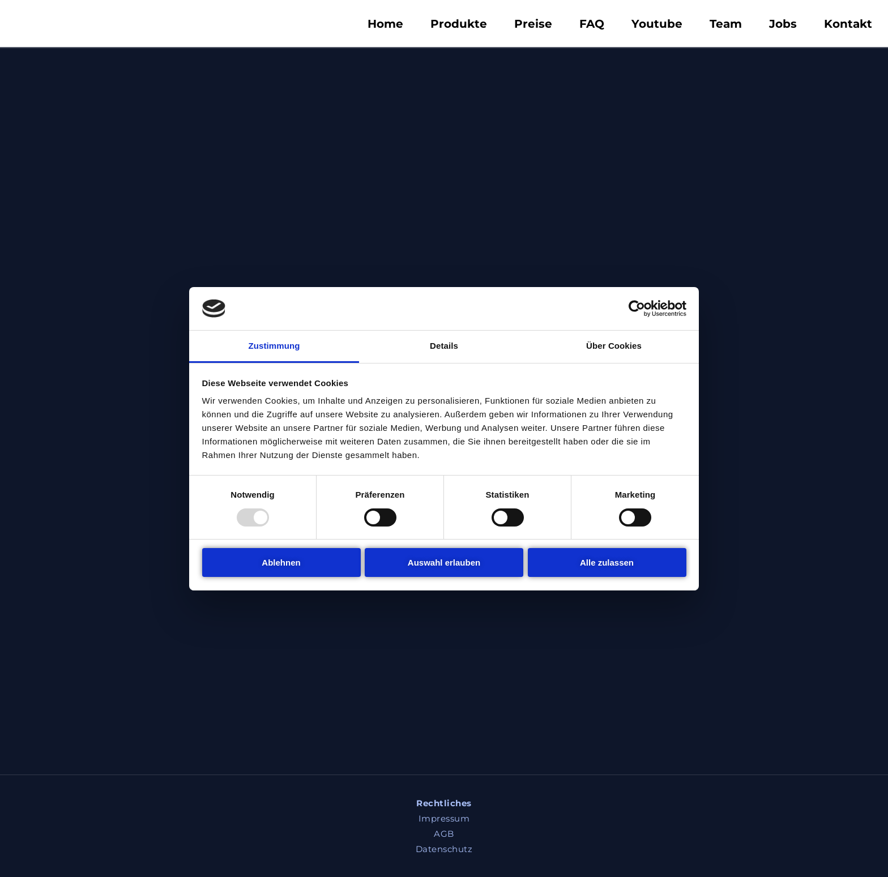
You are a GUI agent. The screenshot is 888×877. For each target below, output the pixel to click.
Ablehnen (281, 562)
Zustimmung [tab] (274, 345)
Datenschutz (444, 849)
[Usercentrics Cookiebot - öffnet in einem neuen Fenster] (636, 308)
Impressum (444, 818)
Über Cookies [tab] (614, 345)
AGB (444, 833)
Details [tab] (444, 345)
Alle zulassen (607, 562)
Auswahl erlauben (444, 562)
